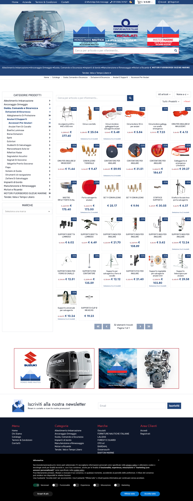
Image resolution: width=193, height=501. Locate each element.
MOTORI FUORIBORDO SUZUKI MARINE (171, 68)
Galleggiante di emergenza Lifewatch (180, 163)
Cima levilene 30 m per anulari (135, 125)
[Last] (149, 326)
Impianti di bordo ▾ (93, 67)
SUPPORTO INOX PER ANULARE (112, 235)
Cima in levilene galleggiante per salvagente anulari (112, 126)
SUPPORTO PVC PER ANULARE (135, 272)
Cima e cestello (89, 124)
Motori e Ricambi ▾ (142, 67)
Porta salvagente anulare (89, 199)
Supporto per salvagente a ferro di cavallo (112, 273)
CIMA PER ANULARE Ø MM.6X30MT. (180, 125)
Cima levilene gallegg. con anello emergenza (158, 126)
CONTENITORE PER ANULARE (112, 162)
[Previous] (106, 326)
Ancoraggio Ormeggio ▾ (42, 67)
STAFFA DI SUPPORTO (157, 199)
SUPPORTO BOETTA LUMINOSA (66, 235)
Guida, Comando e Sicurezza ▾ (69, 67)
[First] (98, 326)
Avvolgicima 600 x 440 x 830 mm (66, 125)
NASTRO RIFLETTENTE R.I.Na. (66, 199)
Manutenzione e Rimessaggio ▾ (117, 67)
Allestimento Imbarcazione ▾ (16, 67)
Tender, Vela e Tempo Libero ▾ (96, 73)
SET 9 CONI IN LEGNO (112, 198)
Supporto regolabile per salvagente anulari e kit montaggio (157, 273)
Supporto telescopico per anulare (180, 273)
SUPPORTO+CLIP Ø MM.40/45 (89, 309)
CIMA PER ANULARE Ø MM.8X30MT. (66, 162)
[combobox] (126, 50)
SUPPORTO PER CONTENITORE (89, 272)
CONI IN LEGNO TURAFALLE (89, 162)
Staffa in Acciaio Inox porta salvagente (181, 199)
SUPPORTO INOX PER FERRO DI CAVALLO (66, 272)
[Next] (140, 326)
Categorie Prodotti (27, 95)
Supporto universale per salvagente (66, 309)
